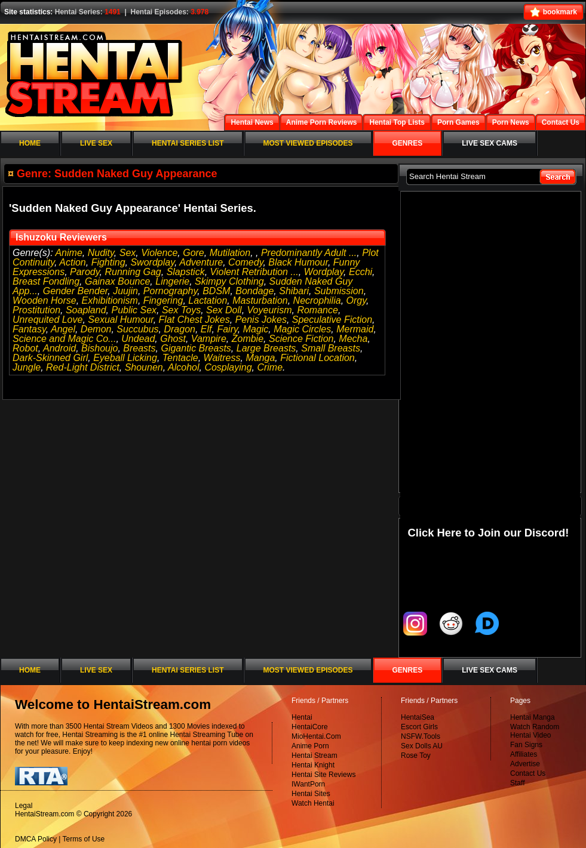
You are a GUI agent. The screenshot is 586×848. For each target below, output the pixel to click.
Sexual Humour (120, 319)
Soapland (86, 310)
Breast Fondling (46, 281)
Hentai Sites (311, 794)
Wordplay (323, 272)
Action (72, 262)
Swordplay (152, 262)
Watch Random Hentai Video (534, 731)
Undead (138, 339)
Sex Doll (224, 310)
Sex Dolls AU (422, 746)
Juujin (125, 291)
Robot (25, 348)
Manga (260, 358)
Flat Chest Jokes (194, 319)
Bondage (254, 291)
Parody (85, 272)
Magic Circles (302, 329)
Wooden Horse (44, 300)
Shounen (144, 367)
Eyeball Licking (125, 358)
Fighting (108, 262)
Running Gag (133, 272)
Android (59, 348)
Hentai (302, 717)
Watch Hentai (313, 803)
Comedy (245, 262)
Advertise (525, 764)
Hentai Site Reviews (323, 774)
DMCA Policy (36, 839)
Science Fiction (301, 339)
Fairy (227, 329)
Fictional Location (317, 358)
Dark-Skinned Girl (50, 358)
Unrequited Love (47, 319)
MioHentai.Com (316, 736)
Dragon (179, 329)
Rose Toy (416, 755)
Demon (96, 329)
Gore (193, 253)
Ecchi (360, 272)
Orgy (356, 300)
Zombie (247, 339)
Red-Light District (82, 367)
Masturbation (260, 300)
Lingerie (172, 281)
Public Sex (134, 310)
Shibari (294, 291)
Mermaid (354, 329)
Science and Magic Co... (64, 339)
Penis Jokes (261, 319)
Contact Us (527, 773)
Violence (159, 253)
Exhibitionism (110, 300)
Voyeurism (269, 310)
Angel (63, 329)
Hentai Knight (313, 765)
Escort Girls (419, 727)
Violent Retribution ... (254, 272)
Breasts (139, 348)
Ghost (173, 339)
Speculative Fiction (332, 319)
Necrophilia (317, 300)
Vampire (208, 339)
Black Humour (298, 262)
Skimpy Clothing (229, 281)
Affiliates (523, 754)
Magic (256, 329)
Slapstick (186, 272)
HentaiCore (310, 727)
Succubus (137, 329)
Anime (68, 253)
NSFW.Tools (420, 736)
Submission (339, 291)
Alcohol (183, 367)
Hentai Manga (532, 717)
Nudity (101, 253)
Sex (127, 253)
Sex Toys (181, 310)
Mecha (353, 339)
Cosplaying (227, 367)
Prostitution (36, 310)
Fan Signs (526, 745)
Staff (517, 783)
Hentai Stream (315, 755)
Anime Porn (310, 746)
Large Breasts (266, 348)
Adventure (201, 262)
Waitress (222, 358)
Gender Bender (75, 291)
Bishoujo (99, 348)
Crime (270, 367)
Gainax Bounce (117, 281)
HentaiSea (417, 717)
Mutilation (230, 253)
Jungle (27, 367)
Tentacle (180, 358)
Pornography (170, 291)
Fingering (163, 300)
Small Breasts (330, 348)
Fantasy (29, 329)
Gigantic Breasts (196, 348)
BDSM (216, 291)
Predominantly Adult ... (309, 253)
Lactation (207, 300)
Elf (206, 329)
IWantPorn (308, 784)
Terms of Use (84, 839)
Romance (317, 310)
